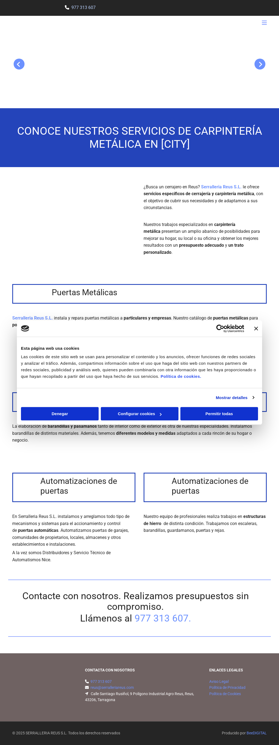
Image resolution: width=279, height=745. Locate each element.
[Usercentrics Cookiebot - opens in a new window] (220, 328)
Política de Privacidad (227, 687)
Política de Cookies (225, 694)
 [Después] (259, 64)
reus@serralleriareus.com (112, 687)
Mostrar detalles (232, 397)
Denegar (59, 413)
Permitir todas (219, 413)
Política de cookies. (180, 376)
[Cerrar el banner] (256, 328)
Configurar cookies (140, 413)
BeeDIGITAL (257, 733)
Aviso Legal (219, 681)
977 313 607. (163, 618)
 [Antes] (19, 64)
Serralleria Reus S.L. (221, 186)
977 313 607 (83, 7)
